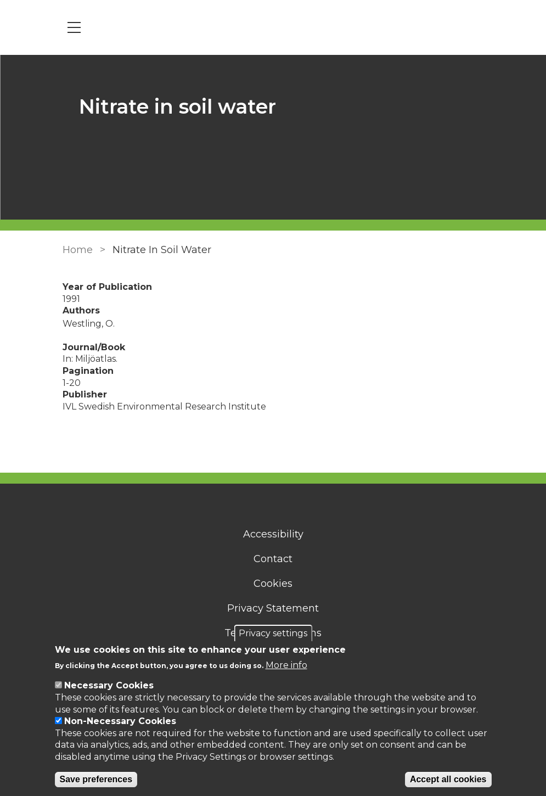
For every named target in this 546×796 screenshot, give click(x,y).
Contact (273, 559)
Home (78, 250)
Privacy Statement (273, 608)
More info (286, 665)
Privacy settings (273, 633)
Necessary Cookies (109, 685)
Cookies (273, 584)
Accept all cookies (448, 779)
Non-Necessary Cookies (120, 721)
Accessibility (273, 534)
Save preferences (96, 779)
